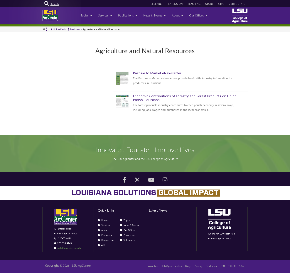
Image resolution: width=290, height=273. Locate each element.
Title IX (232, 266)
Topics (86, 15)
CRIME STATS (237, 4)
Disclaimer (211, 266)
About (177, 15)
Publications (127, 15)
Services (105, 15)
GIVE (221, 4)
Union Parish (60, 29)
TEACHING (194, 4)
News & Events (154, 15)
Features (75, 29)
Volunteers (127, 240)
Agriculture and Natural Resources (101, 29)
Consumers (127, 235)
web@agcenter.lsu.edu (69, 247)
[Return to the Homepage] (43, 29)
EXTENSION (175, 4)
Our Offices (198, 15)
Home (103, 220)
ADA (241, 266)
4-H (101, 245)
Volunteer (153, 266)
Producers (105, 235)
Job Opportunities (172, 266)
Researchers (106, 240)
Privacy (199, 266)
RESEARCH (157, 4)
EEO (222, 266)
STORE (209, 4)
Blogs (188, 266)
